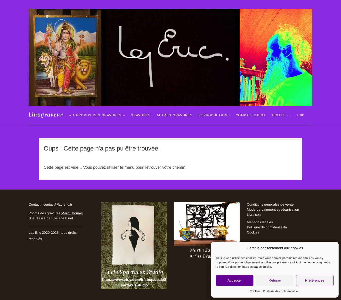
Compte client (251, 115)
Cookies (255, 291)
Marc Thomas (72, 213)
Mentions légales (260, 222)
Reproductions (214, 115)
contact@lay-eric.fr (57, 204)
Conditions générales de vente (270, 204)
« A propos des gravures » (97, 115)
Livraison (254, 215)
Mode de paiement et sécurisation (273, 209)
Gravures (141, 115)
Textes (278, 115)
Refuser (274, 280)
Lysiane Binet (63, 218)
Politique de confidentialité (280, 291)
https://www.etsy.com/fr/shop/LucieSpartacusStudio (134, 282)
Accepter (234, 280)
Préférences (315, 280)
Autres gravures (175, 115)
